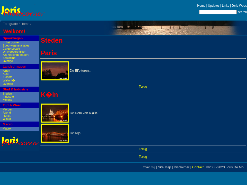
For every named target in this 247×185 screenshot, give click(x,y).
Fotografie (10, 24)
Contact (198, 167)
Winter (7, 118)
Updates (213, 5)
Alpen (6, 70)
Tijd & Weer (12, 105)
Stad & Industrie (16, 89)
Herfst (7, 115)
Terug (143, 86)
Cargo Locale (11, 48)
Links (225, 5)
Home (201, 5)
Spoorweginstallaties (16, 45)
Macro (8, 124)
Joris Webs (239, 5)
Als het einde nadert (16, 54)
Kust (6, 73)
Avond (7, 112)
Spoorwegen (13, 38)
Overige (8, 60)
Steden (7, 93)
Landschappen (14, 66)
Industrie (8, 96)
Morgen (8, 109)
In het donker (11, 42)
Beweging (9, 57)
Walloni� (9, 80)
